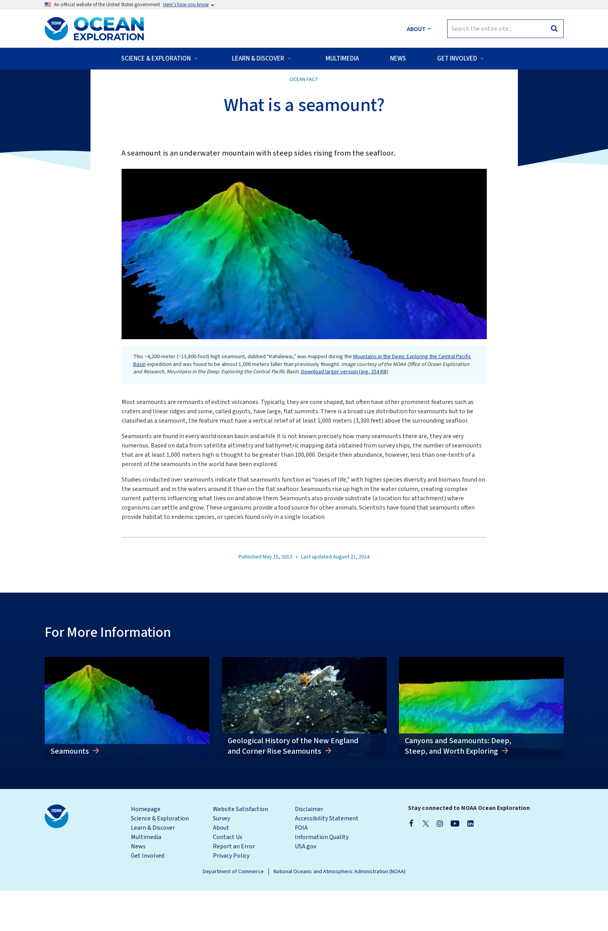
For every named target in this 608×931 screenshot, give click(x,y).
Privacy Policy (231, 896)
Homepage (145, 849)
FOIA (301, 868)
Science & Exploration (160, 859)
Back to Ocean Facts (78, 85)
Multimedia (146, 877)
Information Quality (321, 877)
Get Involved (147, 896)
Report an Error (234, 886)
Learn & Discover (153, 868)
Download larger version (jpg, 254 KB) (344, 412)
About (221, 868)
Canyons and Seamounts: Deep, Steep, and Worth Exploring (458, 786)
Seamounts (71, 791)
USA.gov (305, 886)
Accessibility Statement (327, 859)
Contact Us (227, 877)
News (138, 886)
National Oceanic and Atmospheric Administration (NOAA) (340, 911)
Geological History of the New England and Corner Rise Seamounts (293, 786)
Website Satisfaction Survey (240, 854)
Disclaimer (309, 849)
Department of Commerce (233, 911)
